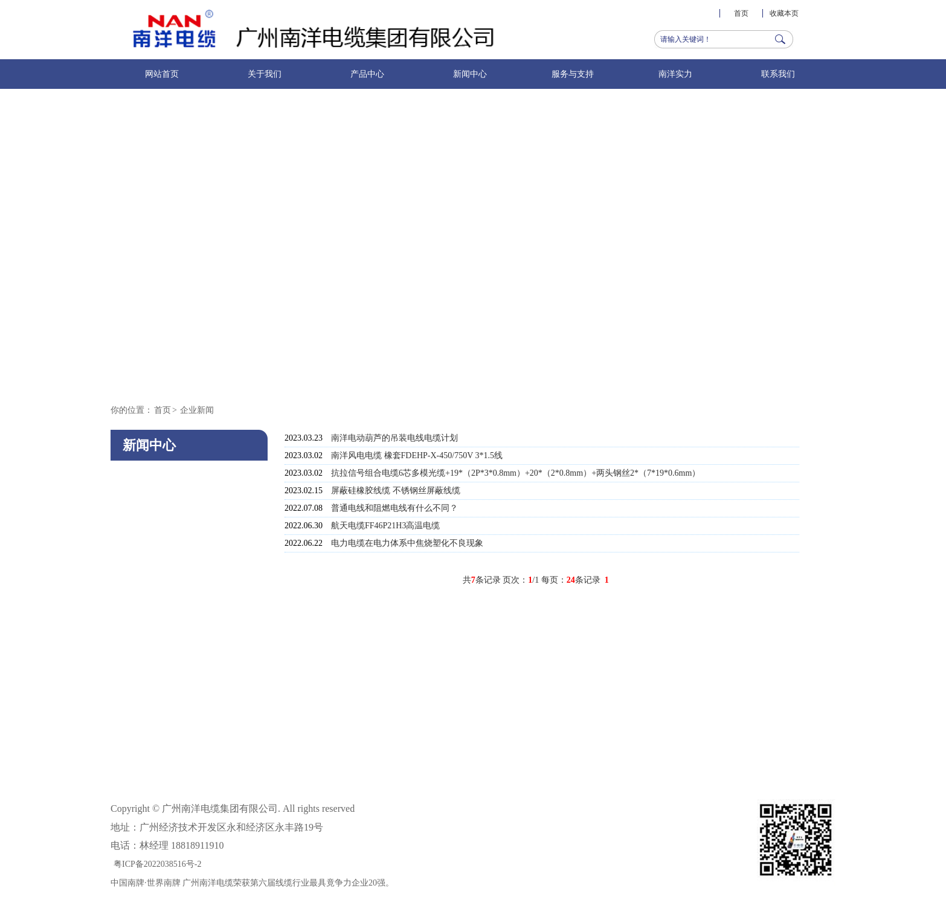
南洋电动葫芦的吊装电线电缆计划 (394, 437)
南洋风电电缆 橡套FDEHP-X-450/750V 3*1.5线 (417, 455)
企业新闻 (197, 410)
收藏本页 (784, 13)
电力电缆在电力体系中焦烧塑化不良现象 (407, 543)
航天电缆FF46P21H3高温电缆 (385, 525)
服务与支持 (573, 74)
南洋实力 (675, 74)
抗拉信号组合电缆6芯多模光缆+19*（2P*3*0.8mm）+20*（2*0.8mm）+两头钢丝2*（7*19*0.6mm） (515, 473)
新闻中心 (470, 74)
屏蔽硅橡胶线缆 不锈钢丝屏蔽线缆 (395, 490)
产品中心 (367, 74)
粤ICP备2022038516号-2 (157, 864)
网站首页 (162, 74)
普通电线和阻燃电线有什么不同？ (394, 508)
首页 (741, 13)
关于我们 (265, 74)
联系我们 (778, 74)
